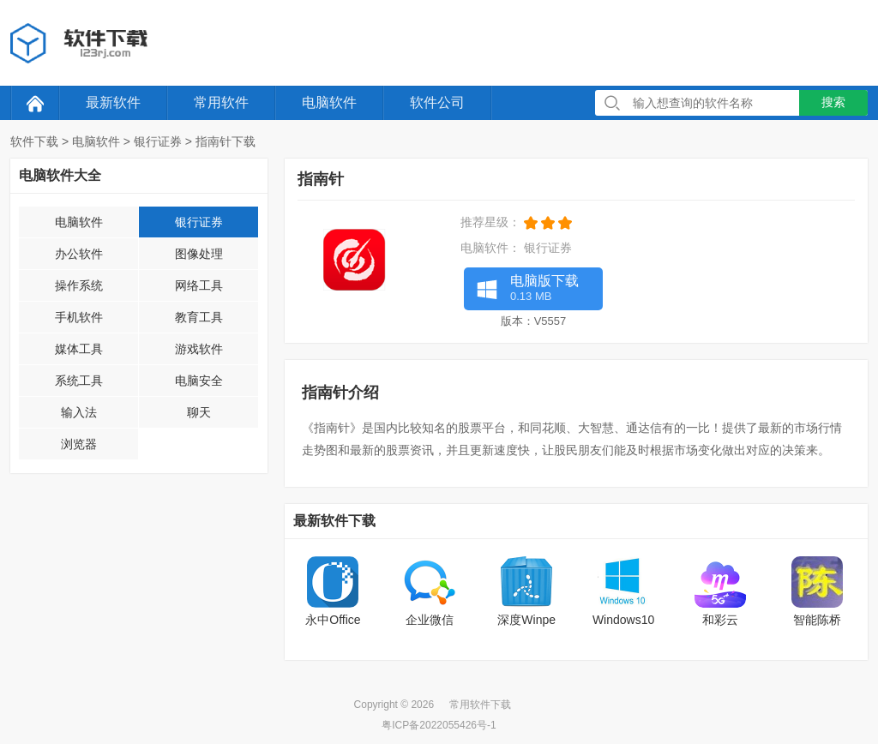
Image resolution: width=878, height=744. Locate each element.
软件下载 (34, 141)
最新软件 (113, 102)
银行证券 (158, 141)
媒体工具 (79, 349)
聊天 (199, 412)
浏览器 (79, 444)
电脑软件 (329, 102)
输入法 (79, 412)
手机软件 (79, 317)
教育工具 (199, 317)
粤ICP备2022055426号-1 (439, 725)
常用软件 (221, 102)
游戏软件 (199, 349)
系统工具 (79, 380)
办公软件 (79, 254)
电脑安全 (199, 380)
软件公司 (437, 102)
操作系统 (79, 285)
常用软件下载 (480, 705)
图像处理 (199, 254)
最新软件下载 (334, 520)
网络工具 (199, 285)
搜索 (833, 102)
